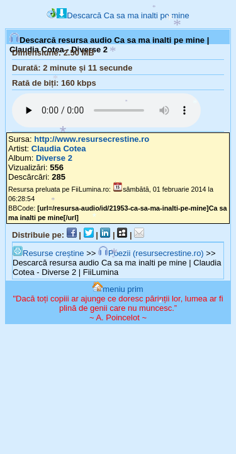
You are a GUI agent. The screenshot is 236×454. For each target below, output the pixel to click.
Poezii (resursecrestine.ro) (151, 253)
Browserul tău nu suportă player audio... (106, 110)
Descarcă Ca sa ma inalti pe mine (123, 15)
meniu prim (118, 289)
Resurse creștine (48, 253)
